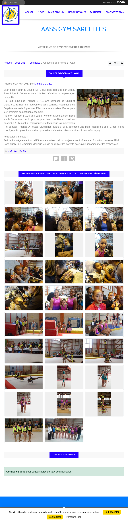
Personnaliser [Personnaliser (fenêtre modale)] (73, 517)
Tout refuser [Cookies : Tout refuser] (54, 517)
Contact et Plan (115, 12)
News (41, 12)
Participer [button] (96, 12)
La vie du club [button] (56, 12)
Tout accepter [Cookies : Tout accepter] (111, 512)
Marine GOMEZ (43, 83)
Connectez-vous (15, 471)
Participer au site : (114, 2)
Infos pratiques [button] (77, 12)
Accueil (29, 12)
